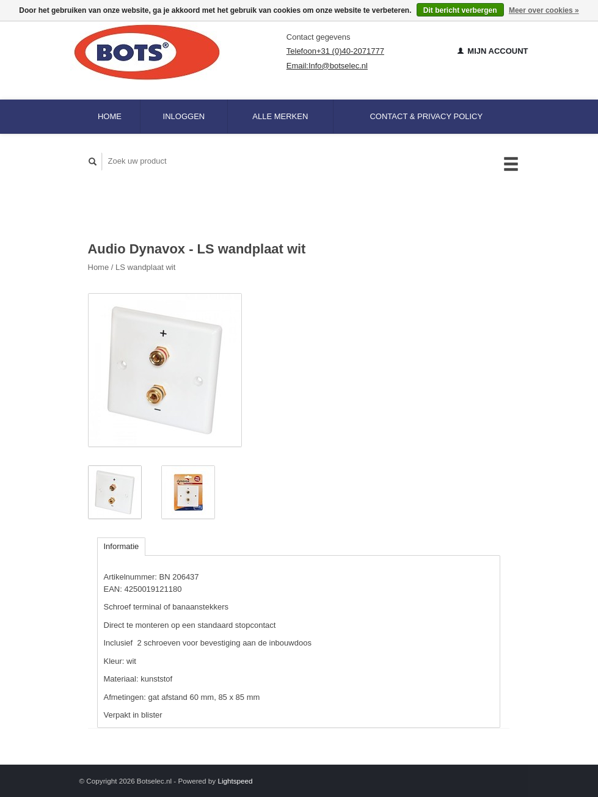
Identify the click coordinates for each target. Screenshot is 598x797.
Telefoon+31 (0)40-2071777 (335, 51)
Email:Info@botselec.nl (327, 65)
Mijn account (493, 51)
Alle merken (280, 116)
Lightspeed (234, 781)
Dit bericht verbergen (460, 10)
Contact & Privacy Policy (426, 116)
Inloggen (184, 116)
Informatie (121, 546)
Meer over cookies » (544, 10)
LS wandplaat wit (145, 267)
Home (110, 116)
